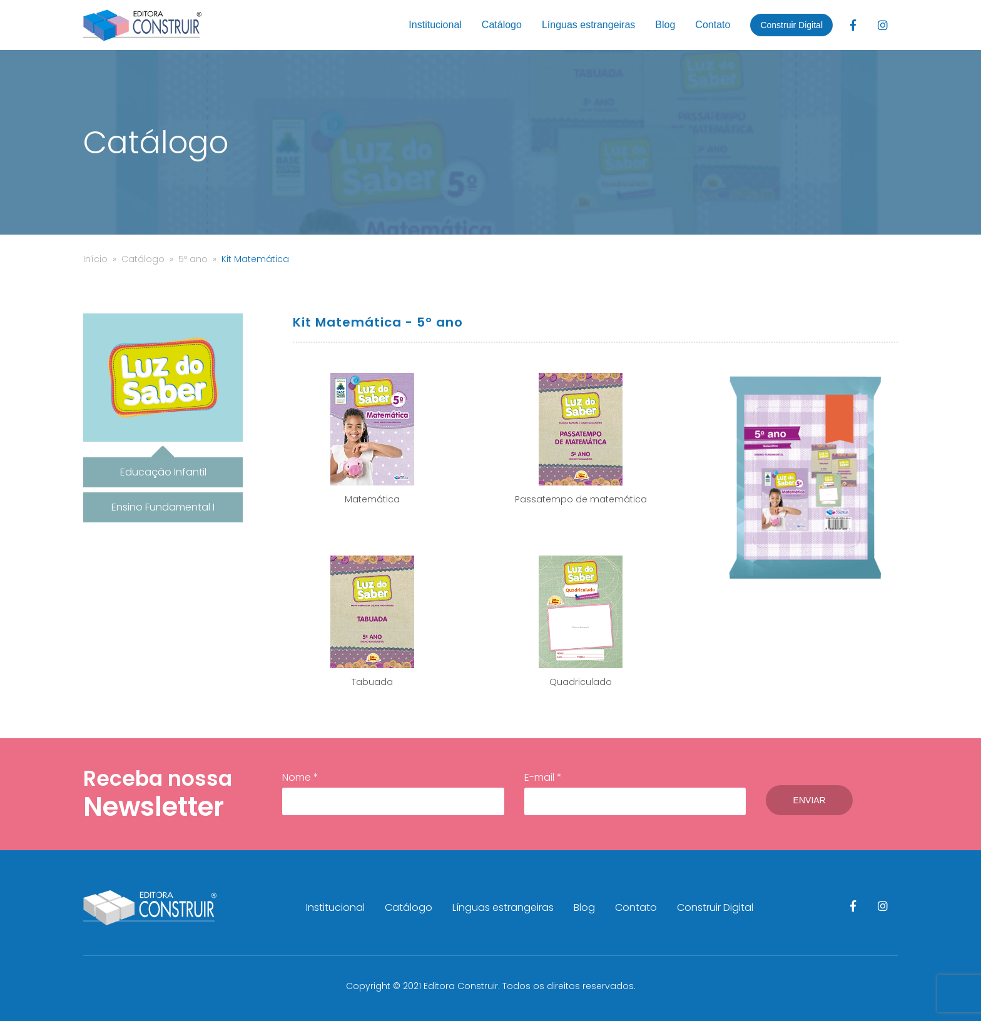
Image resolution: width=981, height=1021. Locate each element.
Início (95, 259)
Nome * (391, 792)
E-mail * (630, 792)
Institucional (435, 24)
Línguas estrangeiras (588, 24)
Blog (665, 24)
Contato (712, 24)
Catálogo (502, 24)
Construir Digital (791, 25)
